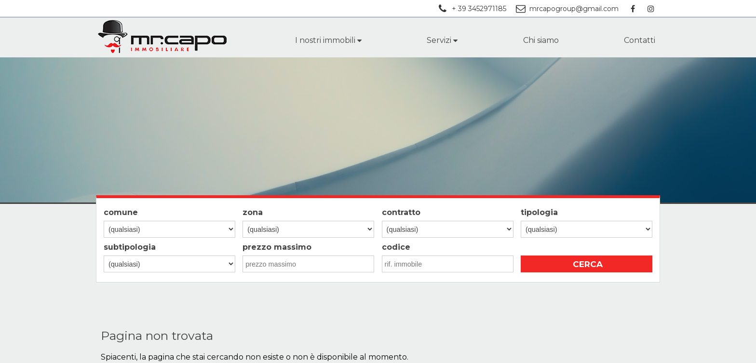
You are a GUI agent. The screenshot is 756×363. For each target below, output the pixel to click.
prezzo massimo (277, 247)
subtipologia (130, 247)
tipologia (539, 212)
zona (253, 212)
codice (396, 247)
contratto (401, 212)
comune (121, 212)
